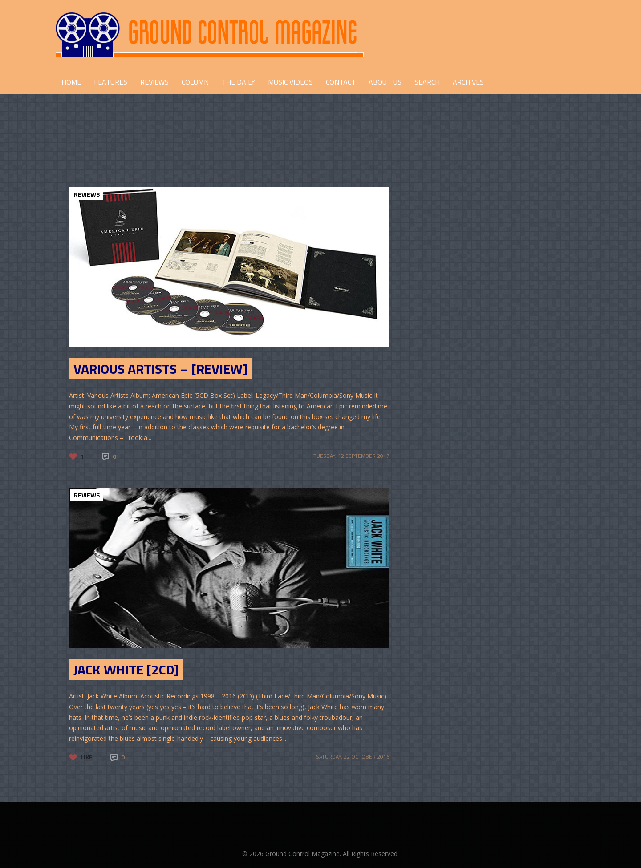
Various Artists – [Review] (160, 369)
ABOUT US (385, 82)
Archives (468, 82)
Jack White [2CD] (126, 669)
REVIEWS (154, 82)
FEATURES (110, 82)
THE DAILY (238, 82)
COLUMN (195, 82)
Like (87, 757)
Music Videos (290, 82)
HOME (71, 82)
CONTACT (341, 82)
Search (427, 82)
